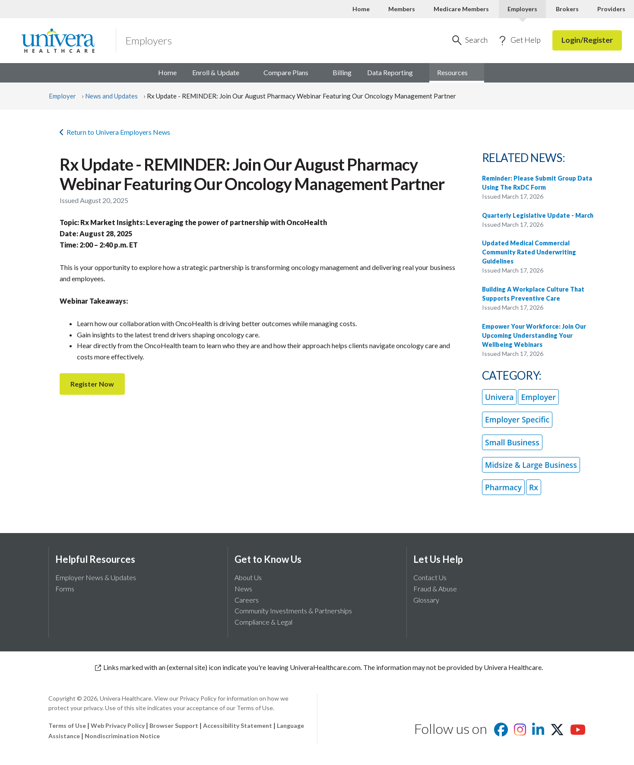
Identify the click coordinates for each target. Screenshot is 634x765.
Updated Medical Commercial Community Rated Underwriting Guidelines (529, 252)
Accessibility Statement (237, 725)
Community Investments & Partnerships (293, 610)
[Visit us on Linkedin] (538, 732)
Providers (611, 9)
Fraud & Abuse (435, 588)
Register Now (92, 384)
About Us (248, 577)
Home (361, 9)
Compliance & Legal (263, 622)
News (243, 588)
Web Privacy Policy (118, 725)
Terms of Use (67, 725)
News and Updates (111, 96)
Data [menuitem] (394, 72)
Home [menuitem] (167, 72)
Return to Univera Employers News (115, 132)
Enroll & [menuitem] (220, 72)
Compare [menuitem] (290, 72)
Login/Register (587, 39)
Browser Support (173, 725)
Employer (62, 96)
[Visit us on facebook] (501, 732)
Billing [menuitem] (342, 72)
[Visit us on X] (557, 732)
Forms (64, 588)
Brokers (567, 9)
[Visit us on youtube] (578, 732)
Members (401, 9)
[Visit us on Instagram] (520, 732)
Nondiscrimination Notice (122, 736)
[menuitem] (456, 73)
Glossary (426, 600)
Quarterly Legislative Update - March (537, 215)
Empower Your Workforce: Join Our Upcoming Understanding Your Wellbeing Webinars (534, 335)
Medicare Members (461, 9)
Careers (247, 600)
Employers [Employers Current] (522, 9)
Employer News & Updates (95, 577)
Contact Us (430, 577)
